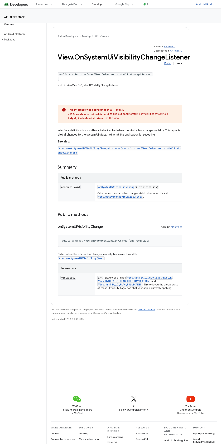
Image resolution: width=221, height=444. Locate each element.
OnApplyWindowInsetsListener (86, 118)
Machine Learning (89, 439)
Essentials (42, 4)
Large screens (115, 436)
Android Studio (205, 4)
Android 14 (142, 439)
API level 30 (176, 50)
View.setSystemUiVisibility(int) (120, 196)
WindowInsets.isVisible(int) (91, 114)
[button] (22, 39)
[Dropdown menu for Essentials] (53, 4)
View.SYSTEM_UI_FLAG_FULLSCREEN (120, 284)
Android (55, 433)
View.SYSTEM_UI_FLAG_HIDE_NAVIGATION (123, 281)
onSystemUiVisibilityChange (117, 187)
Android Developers (68, 36)
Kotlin (167, 63)
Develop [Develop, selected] (97, 4)
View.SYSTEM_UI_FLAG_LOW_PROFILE (149, 277)
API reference (14, 17)
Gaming (83, 433)
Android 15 (142, 433)
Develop (86, 36)
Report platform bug (204, 433)
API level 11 (169, 46)
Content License (146, 309)
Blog (149, 4)
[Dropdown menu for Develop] (106, 4)
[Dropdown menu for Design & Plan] (83, 4)
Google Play (122, 4)
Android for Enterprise (63, 439)
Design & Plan (70, 4)
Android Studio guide (176, 440)
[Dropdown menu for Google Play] (134, 4)
